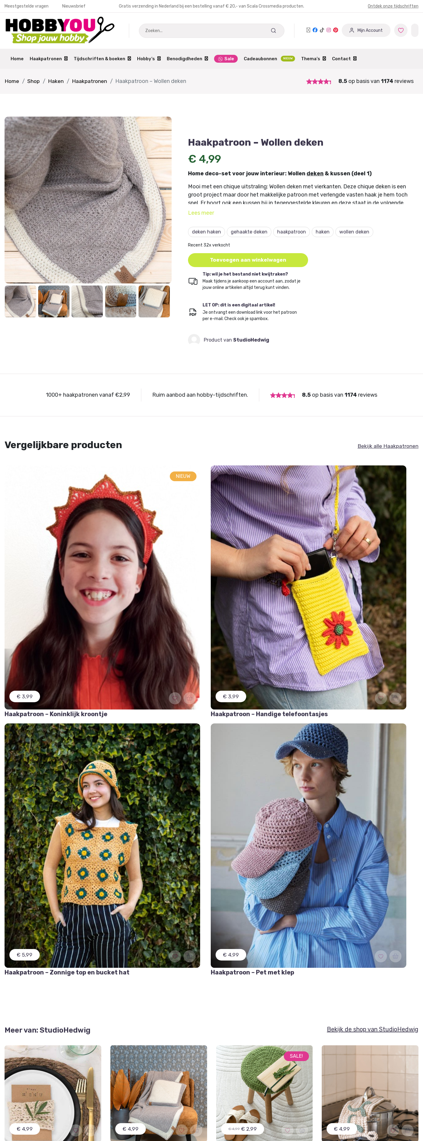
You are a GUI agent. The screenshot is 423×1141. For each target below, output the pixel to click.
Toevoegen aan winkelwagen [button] (249, 260)
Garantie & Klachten (27, 1060)
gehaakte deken (249, 232)
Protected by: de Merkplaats (248, 1095)
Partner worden (128, 1072)
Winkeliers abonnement (136, 1083)
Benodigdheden (187, 58)
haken (323, 232)
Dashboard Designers (134, 1060)
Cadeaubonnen (269, 58)
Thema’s (313, 58)
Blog (221, 1083)
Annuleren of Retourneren (35, 1072)
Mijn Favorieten (22, 1049)
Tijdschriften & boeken (102, 58)
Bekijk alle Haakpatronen (387, 446)
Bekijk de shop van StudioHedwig (372, 655)
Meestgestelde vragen (27, 6)
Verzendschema (234, 1060)
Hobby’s (149, 58)
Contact (344, 58)
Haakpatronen (49, 58)
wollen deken (354, 232)
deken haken (206, 232)
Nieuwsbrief (74, 6)
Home (17, 58)
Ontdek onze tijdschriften (393, 6)
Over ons (226, 1072)
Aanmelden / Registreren (139, 1049)
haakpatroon (291, 232)
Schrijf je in (143, 943)
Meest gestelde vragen (31, 1083)
